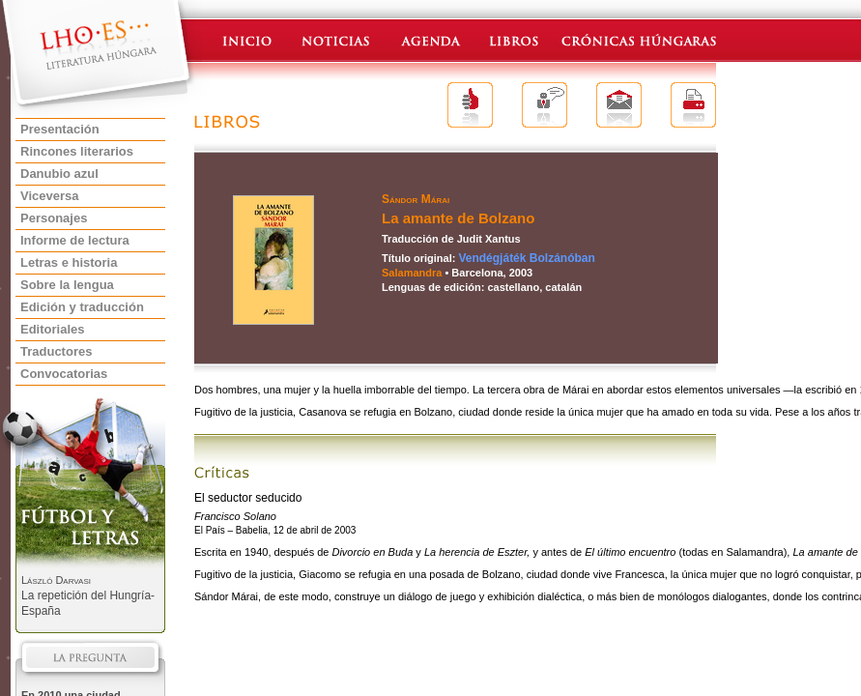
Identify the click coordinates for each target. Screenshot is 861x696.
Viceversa (49, 195)
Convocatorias (63, 373)
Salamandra (412, 272)
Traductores (56, 351)
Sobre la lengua (67, 284)
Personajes (53, 218)
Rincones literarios (76, 151)
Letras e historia (68, 262)
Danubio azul (59, 173)
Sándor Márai (415, 199)
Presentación (60, 129)
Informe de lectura (74, 240)
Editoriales (52, 329)
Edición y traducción (82, 307)
